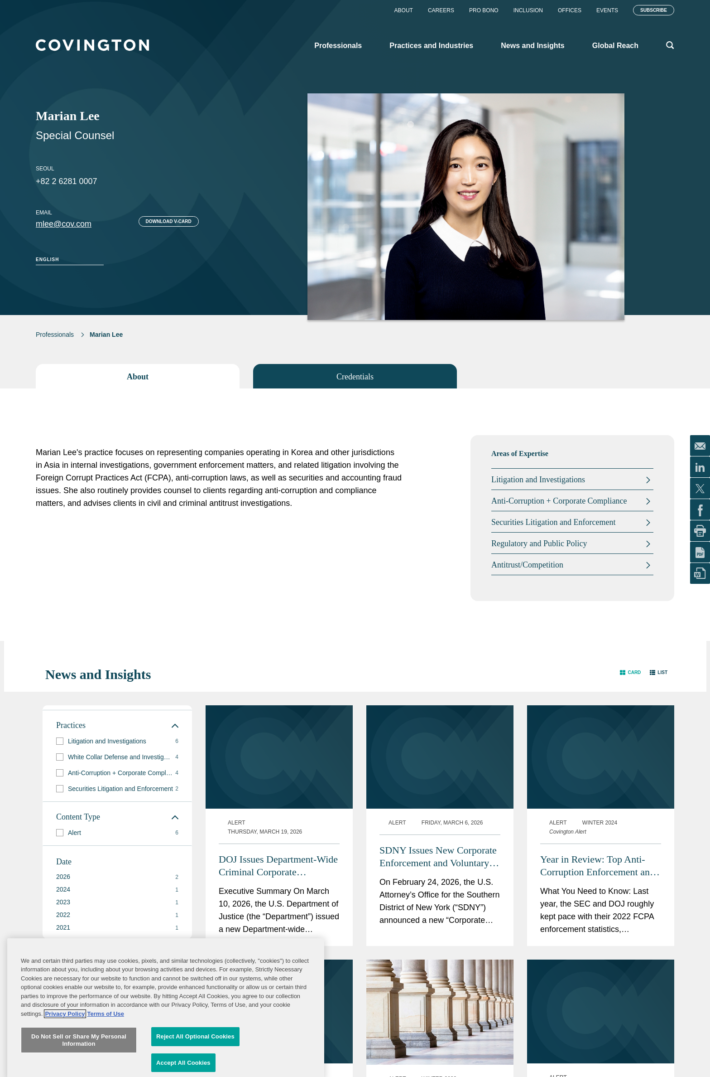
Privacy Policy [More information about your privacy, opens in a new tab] (65, 1070)
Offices (569, 10)
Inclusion (528, 10)
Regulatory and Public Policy (539, 543)
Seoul (45, 168)
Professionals (55, 334)
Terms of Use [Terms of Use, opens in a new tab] (105, 1070)
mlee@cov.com (63, 223)
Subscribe (653, 10)
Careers (441, 10)
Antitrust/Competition (527, 564)
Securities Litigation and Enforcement (553, 522)
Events (607, 10)
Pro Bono (484, 10)
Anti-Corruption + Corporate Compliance (559, 500)
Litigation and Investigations (538, 479)
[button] (630, 672)
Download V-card (169, 221)
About (403, 10)
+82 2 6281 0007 (66, 181)
